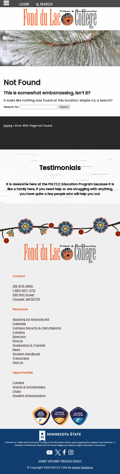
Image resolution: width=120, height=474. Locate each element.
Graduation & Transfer (29, 345)
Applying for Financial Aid (31, 319)
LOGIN (24, 4)
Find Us (18, 341)
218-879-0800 (23, 286)
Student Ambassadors (29, 396)
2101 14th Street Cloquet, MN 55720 (26, 297)
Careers (18, 383)
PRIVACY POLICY (71, 461)
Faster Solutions (82, 467)
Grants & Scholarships (29, 387)
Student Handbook (26, 354)
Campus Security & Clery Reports (37, 328)
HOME (42, 461)
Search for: (11, 107)
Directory (19, 337)
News (16, 350)
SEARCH (44, 4)
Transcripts (21, 358)
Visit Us (18, 362)
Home (8, 126)
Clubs (17, 391)
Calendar (19, 324)
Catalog (19, 332)
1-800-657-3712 (24, 291)
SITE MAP (53, 461)
